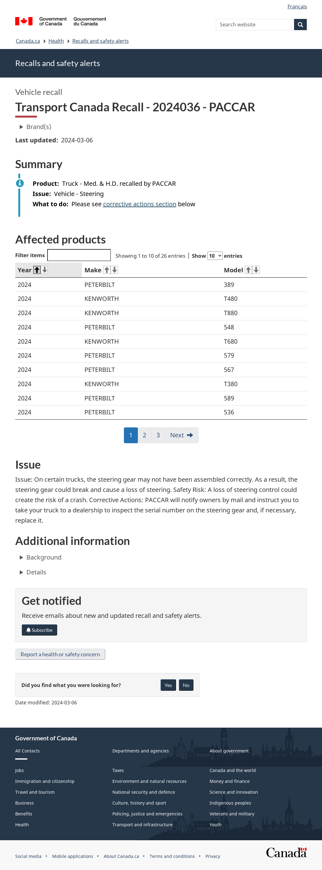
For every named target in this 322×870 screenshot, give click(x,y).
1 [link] (133, 437)
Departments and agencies (140, 751)
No (186, 685)
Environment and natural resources (149, 781)
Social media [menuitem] (28, 856)
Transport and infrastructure (142, 825)
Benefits (23, 814)
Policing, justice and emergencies (147, 814)
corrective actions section (139, 204)
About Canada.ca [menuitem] (121, 856)
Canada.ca (28, 41)
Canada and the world (233, 770)
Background (43, 557)
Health (56, 41)
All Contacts (27, 751)
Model (242, 270)
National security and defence (143, 792)
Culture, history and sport (139, 803)
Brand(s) (38, 127)
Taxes (118, 770)
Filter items (63, 255)
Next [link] (177, 435)
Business (24, 803)
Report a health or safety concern (60, 654)
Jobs (19, 770)
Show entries (217, 256)
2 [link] (147, 437)
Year (33, 270)
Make (101, 270)
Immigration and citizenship (45, 781)
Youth (216, 825)
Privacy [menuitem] (213, 856)
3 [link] (160, 437)
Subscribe (39, 630)
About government (229, 751)
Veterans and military (232, 814)
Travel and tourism (35, 792)
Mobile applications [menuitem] (72, 856)
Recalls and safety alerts (100, 41)
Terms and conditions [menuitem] (172, 856)
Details (36, 572)
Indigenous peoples (230, 803)
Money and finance (230, 781)
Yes (168, 685)
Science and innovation (234, 792)
